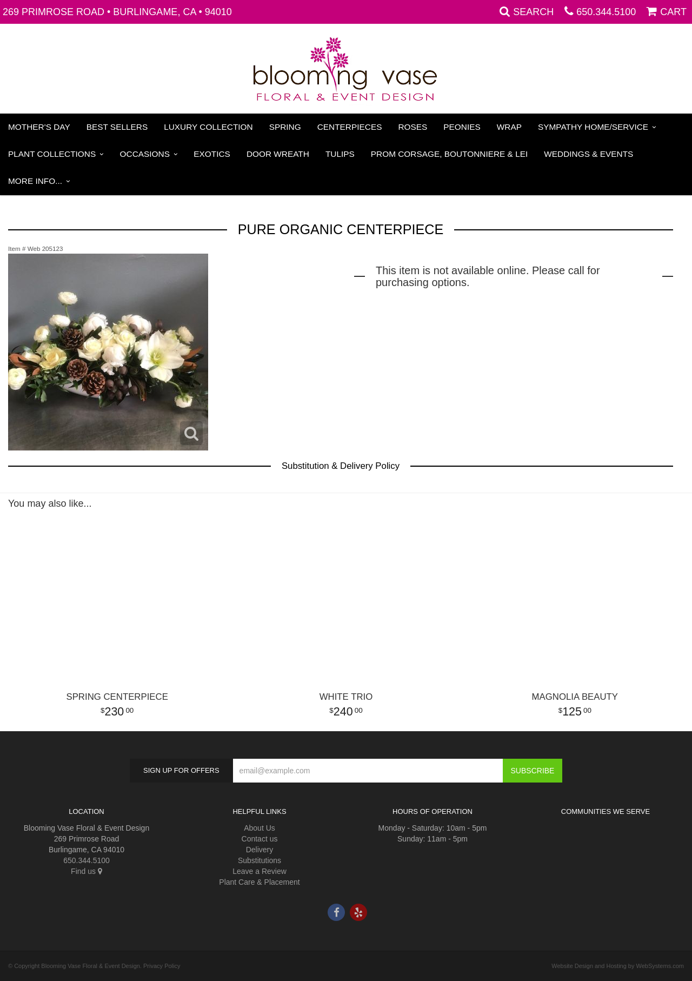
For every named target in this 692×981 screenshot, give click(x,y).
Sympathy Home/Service (593, 126)
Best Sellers (117, 126)
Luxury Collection (208, 126)
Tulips (340, 153)
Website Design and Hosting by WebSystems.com (617, 966)
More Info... (35, 180)
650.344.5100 (606, 11)
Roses (412, 126)
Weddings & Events (588, 153)
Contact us (260, 838)
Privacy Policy (161, 966)
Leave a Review (259, 871)
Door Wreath (278, 153)
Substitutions (259, 860)
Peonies (461, 126)
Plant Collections (52, 153)
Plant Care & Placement (259, 882)
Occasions (145, 153)
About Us (259, 828)
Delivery (260, 849)
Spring (285, 126)
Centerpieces (349, 126)
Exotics (212, 153)
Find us (86, 871)
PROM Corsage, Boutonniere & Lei (449, 153)
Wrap (509, 126)
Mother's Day (39, 126)
